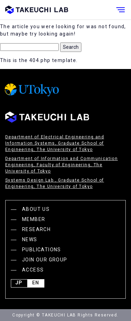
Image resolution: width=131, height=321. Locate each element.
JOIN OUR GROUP (44, 259)
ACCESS (33, 270)
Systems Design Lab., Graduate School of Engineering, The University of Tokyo (54, 183)
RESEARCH (36, 229)
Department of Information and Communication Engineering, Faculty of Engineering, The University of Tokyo (61, 165)
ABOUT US (36, 209)
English (35, 283)
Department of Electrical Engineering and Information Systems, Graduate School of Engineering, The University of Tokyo (54, 143)
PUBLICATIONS (41, 249)
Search (71, 47)
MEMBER (33, 219)
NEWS (29, 239)
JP (18, 283)
